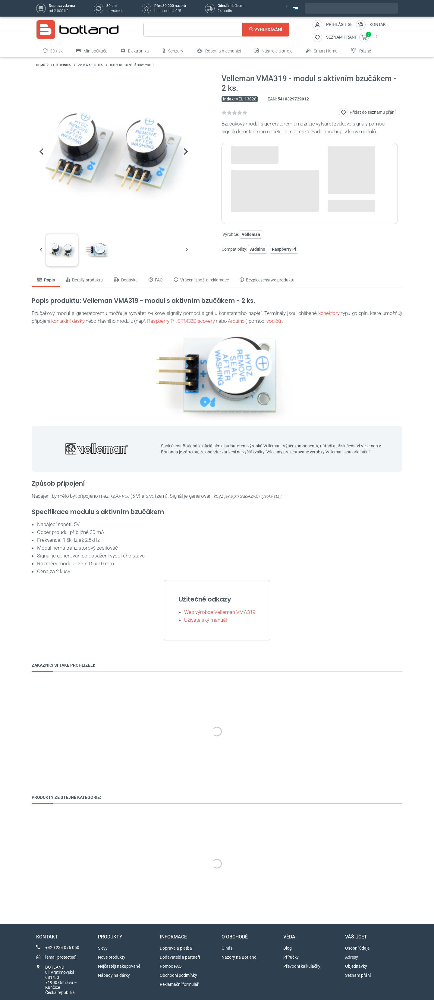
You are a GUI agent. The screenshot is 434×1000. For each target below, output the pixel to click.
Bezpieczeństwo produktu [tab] (267, 280)
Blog (287, 948)
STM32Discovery (196, 321)
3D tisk (53, 50)
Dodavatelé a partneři (180, 957)
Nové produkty (111, 957)
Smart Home (321, 50)
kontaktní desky (67, 321)
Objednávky (356, 966)
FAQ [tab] (156, 280)
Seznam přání (358, 975)
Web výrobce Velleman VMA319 (219, 612)
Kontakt (379, 24)
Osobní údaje (357, 948)
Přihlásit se (339, 24)
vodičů (273, 321)
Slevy (103, 948)
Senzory (172, 50)
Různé (361, 50)
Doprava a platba (176, 948)
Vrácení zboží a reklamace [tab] (201, 280)
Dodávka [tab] (126, 280)
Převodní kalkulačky (301, 966)
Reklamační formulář (179, 984)
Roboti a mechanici (219, 50)
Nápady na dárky (114, 975)
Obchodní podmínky (178, 975)
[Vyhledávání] (216, 30)
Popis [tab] (46, 280)
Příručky (291, 957)
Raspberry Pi (284, 249)
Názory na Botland (239, 957)
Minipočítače (91, 50)
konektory (329, 313)
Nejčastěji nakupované (119, 966)
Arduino (257, 249)
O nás (227, 948)
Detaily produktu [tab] (84, 280)
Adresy (351, 957)
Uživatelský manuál (205, 620)
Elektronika (135, 50)
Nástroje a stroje (273, 50)
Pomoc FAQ (171, 966)
